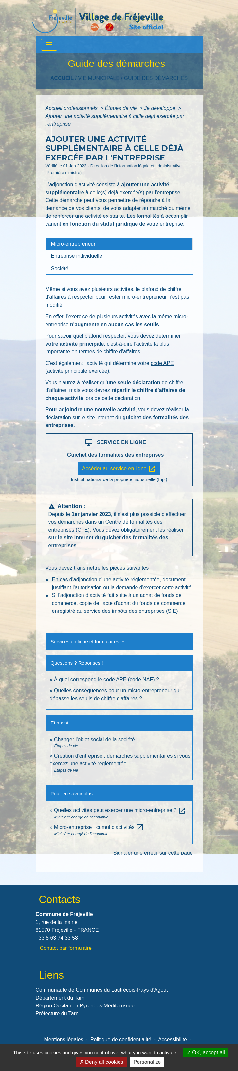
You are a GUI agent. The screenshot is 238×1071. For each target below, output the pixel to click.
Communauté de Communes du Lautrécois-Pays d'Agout (102, 990)
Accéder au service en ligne (119, 469)
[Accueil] (98, 18)
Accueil (62, 78)
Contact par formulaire (66, 948)
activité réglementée (136, 579)
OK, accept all (206, 1052)
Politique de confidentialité (120, 1039)
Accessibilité (172, 1039)
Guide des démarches (156, 78)
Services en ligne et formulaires (85, 641)
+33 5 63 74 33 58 (57, 938)
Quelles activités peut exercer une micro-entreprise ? (120, 810)
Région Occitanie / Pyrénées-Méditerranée (85, 1005)
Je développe (160, 108)
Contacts (59, 899)
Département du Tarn (60, 998)
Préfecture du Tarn (57, 1013)
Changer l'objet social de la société (94, 739)
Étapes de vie (121, 108)
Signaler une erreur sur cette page (153, 852)
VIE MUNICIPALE (98, 78)
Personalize (147, 1062)
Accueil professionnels (72, 108)
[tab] (119, 244)
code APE (162, 363)
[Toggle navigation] (49, 45)
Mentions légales (63, 1039)
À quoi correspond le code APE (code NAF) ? (106, 679)
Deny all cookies (101, 1062)
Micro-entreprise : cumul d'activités (99, 827)
